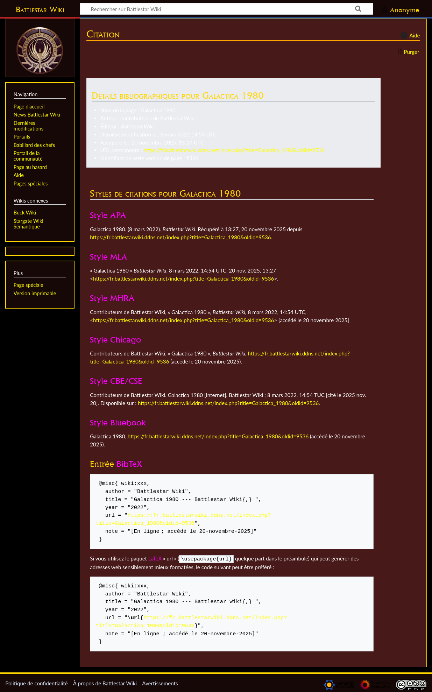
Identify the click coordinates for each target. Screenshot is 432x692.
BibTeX (129, 464)
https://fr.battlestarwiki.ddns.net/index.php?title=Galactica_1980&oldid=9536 (233, 150)
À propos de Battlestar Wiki (105, 682)
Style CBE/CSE (116, 381)
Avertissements (160, 682)
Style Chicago (115, 339)
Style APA (108, 215)
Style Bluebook (118, 422)
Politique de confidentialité (36, 682)
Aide (409, 35)
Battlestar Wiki (40, 9)
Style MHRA (112, 298)
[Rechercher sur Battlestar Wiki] (226, 8)
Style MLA (108, 257)
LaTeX (155, 558)
